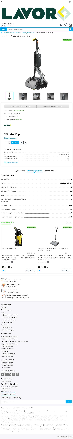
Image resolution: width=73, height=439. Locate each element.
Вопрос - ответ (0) (51, 171)
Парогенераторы (7, 356)
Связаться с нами (7, 322)
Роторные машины (7, 349)
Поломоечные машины (9, 339)
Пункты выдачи (6, 310)
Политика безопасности (9, 317)
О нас (3, 312)
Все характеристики (11, 162)
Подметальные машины (9, 344)
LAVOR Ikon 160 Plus (9, 248)
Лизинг (3, 307)
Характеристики (34, 171)
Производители (6, 327)
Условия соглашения (8, 320)
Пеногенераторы (7, 346)
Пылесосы (4, 351)
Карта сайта (5, 325)
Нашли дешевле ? (10, 138)
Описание (20, 171)
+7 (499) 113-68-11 (7, 24)
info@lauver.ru (6, 26)
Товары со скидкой (7, 330)
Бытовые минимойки (8, 354)
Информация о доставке (9, 315)
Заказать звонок (8, 394)
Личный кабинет (7, 363)
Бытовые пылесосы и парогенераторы (14, 341)
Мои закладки (6, 368)
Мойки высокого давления (10, 336)
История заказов (7, 365)
